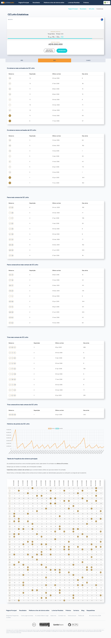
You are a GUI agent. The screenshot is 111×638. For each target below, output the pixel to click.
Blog (82, 610)
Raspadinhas (91, 610)
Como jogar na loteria (27, 615)
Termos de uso (72, 615)
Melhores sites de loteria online (54, 2)
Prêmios (86, 2)
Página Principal (73, 9)
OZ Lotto (91, 9)
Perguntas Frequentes (12, 615)
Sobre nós (53, 615)
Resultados (83, 9)
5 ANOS (88, 60)
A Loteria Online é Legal (41, 615)
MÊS (22, 60)
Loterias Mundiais (74, 2)
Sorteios (76, 610)
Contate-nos (62, 615)
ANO (54, 60)
